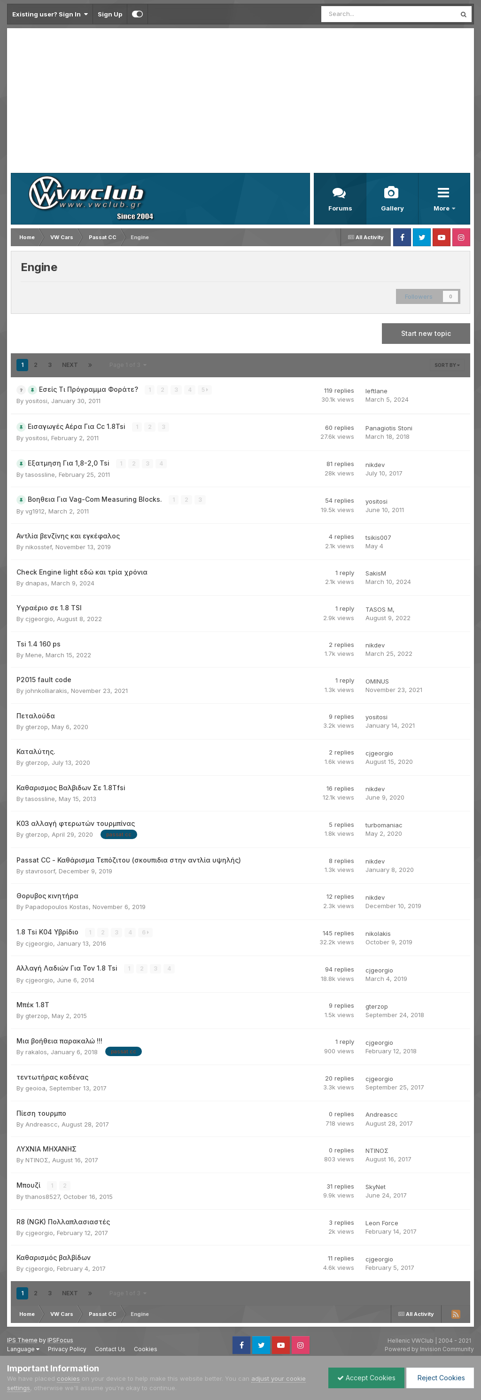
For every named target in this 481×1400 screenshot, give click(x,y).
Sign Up (110, 14)
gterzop (36, 726)
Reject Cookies (439, 1378)
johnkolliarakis (46, 690)
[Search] (363, 14)
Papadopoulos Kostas (57, 906)
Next (70, 364)
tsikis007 (378, 537)
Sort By (447, 365)
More (442, 208)
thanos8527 (42, 1195)
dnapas (36, 582)
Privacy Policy (67, 1348)
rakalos (36, 1051)
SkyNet (375, 1186)
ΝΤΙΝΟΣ (36, 1159)
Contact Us (110, 1348)
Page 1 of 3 (128, 364)
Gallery (392, 208)
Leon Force (381, 1222)
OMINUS (377, 680)
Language (23, 1348)
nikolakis (378, 933)
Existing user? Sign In (50, 14)
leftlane (376, 391)
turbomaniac (384, 824)
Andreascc (41, 1123)
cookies (68, 1378)
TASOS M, (380, 609)
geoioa (35, 1087)
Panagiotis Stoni (388, 428)
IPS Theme (22, 1339)
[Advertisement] (240, 102)
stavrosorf (40, 870)
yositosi (36, 400)
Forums (340, 208)
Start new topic (426, 333)
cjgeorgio (39, 618)
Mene (33, 654)
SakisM (375, 572)
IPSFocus (60, 1339)
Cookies (145, 1348)
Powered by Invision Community (429, 1348)
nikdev (375, 464)
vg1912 (35, 510)
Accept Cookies (364, 1378)
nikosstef (38, 546)
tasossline (40, 474)
